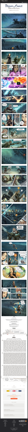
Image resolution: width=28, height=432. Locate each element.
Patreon (14, 424)
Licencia (5, 426)
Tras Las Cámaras (14, 421)
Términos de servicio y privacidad (14, 429)
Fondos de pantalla (14, 422)
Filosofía (5, 422)
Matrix (22, 425)
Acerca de (5, 425)
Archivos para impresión (14, 396)
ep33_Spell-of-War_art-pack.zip (15, 395)
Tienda (5, 424)
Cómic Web (5, 420)
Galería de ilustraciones (5, 421)
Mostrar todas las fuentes (14, 398)
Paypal (14, 425)
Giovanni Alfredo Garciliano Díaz (15, 10)
